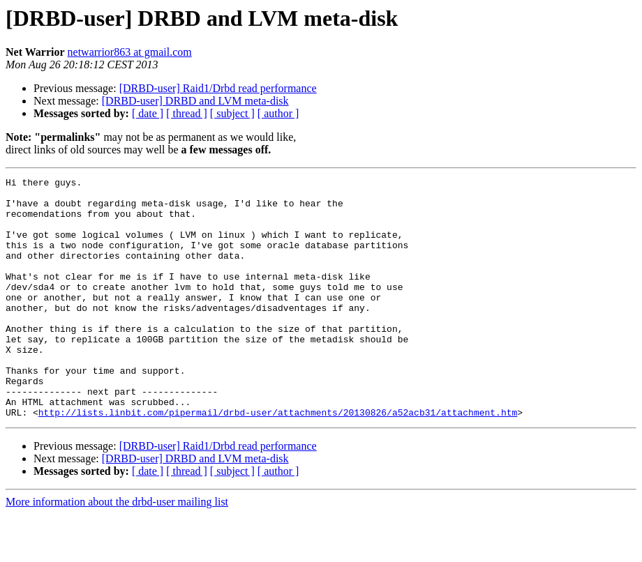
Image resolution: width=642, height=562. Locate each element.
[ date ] (147, 113)
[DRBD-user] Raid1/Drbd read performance (218, 88)
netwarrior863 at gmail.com (130, 52)
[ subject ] (232, 113)
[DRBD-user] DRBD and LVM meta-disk (195, 101)
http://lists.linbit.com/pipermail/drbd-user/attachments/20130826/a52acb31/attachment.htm (277, 460)
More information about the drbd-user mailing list (117, 550)
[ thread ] (186, 113)
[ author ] (278, 113)
